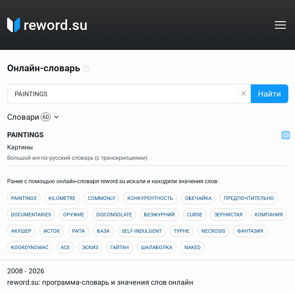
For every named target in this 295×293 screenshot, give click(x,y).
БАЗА (103, 231)
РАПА (78, 231)
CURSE (194, 214)
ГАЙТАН (119, 247)
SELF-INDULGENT (142, 231)
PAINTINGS (23, 198)
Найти (269, 93)
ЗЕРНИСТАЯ (228, 214)
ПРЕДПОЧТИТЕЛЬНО (249, 198)
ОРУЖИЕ (73, 214)
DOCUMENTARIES (31, 214)
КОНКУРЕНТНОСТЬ (150, 198)
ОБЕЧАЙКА (198, 198)
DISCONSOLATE (114, 214)
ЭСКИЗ (90, 247)
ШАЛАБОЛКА (156, 247)
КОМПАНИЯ (269, 214)
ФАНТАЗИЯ (250, 231)
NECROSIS (213, 231)
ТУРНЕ (181, 231)
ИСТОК (52, 231)
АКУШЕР (21, 231)
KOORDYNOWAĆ (30, 247)
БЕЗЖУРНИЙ (159, 214)
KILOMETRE (62, 198)
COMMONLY (101, 198)
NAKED (192, 247)
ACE (65, 247)
